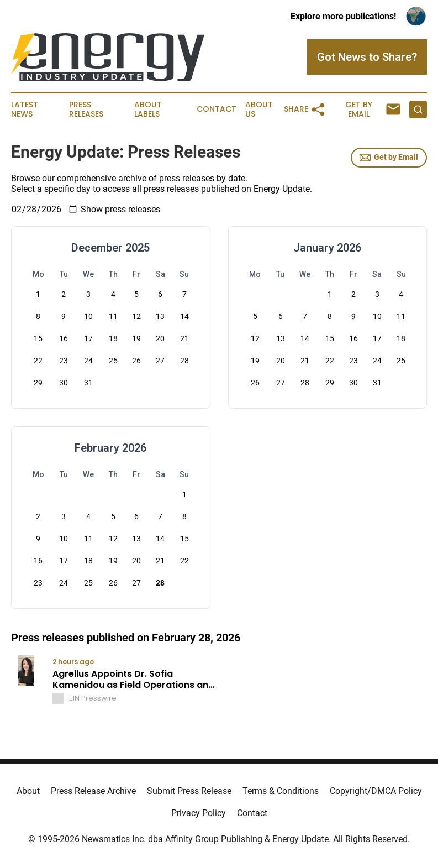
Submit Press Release (189, 791)
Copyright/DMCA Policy (376, 791)
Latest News (24, 109)
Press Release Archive (93, 791)
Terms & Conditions (280, 791)
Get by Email (389, 157)
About (28, 791)
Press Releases (86, 109)
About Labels (148, 109)
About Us (259, 109)
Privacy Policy (198, 813)
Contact (216, 109)
